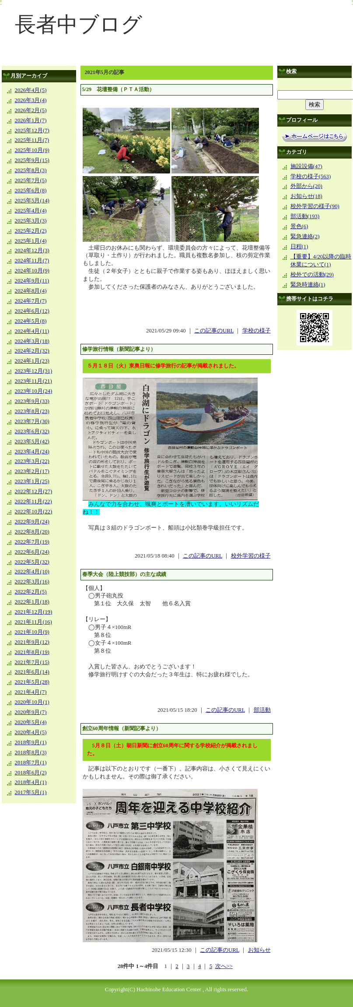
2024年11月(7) (32, 261)
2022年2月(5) (31, 592)
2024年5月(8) (31, 321)
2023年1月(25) (32, 481)
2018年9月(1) (31, 742)
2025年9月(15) (32, 160)
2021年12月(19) (33, 612)
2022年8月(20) (32, 532)
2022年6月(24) (32, 552)
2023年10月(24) (33, 391)
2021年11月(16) (33, 622)
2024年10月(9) (32, 271)
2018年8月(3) (31, 752)
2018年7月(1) (31, 763)
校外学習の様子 (251, 556)
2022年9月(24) (32, 522)
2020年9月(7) (31, 712)
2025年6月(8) (31, 190)
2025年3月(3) (31, 221)
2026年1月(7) (31, 120)
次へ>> (224, 966)
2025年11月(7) (32, 140)
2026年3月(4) (31, 100)
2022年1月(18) (32, 602)
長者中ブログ (78, 24)
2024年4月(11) (32, 331)
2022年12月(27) (33, 491)
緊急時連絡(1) (307, 285)
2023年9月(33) (32, 401)
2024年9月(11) (32, 281)
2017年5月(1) (31, 792)
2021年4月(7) (31, 692)
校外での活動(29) (312, 275)
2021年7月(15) (32, 662)
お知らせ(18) (306, 196)
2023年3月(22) (32, 461)
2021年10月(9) (32, 632)
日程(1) (299, 247)
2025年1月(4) (31, 241)
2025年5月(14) (32, 201)
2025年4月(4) (31, 211)
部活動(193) (305, 216)
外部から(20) (306, 186)
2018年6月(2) (31, 773)
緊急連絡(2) (305, 236)
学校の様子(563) (310, 176)
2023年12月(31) (33, 371)
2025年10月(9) (32, 150)
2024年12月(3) (32, 250)
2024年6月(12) (32, 311)
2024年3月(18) (32, 341)
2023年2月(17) (32, 471)
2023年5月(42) (32, 441)
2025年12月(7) (32, 130)
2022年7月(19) (32, 542)
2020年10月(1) (32, 702)
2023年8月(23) (32, 411)
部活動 (262, 710)
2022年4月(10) (32, 572)
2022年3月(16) (32, 582)
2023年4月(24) (32, 452)
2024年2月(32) (32, 351)
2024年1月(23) (32, 361)
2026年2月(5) (31, 110)
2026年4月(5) (31, 90)
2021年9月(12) (32, 642)
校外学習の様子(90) (314, 206)
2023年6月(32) (32, 431)
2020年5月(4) (31, 722)
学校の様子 (256, 331)
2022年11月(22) (33, 501)
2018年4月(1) (31, 782)
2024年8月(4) (31, 291)
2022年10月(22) (33, 512)
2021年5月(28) (32, 682)
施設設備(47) (306, 166)
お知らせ (259, 950)
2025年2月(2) (31, 231)
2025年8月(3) (31, 170)
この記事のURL (214, 331)
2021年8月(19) (32, 652)
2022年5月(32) (32, 562)
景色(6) (299, 226)
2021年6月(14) (32, 672)
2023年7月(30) (32, 421)
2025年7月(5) (31, 180)
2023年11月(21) (33, 381)
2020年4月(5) (31, 732)
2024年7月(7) (31, 301)
